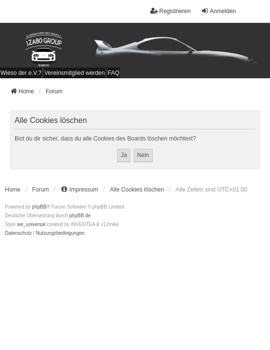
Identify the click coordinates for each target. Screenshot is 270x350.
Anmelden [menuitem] (218, 11)
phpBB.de (79, 215)
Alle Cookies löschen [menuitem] (137, 189)
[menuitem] (21, 73)
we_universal (31, 224)
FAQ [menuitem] (113, 73)
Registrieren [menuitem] (170, 11)
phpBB (39, 207)
